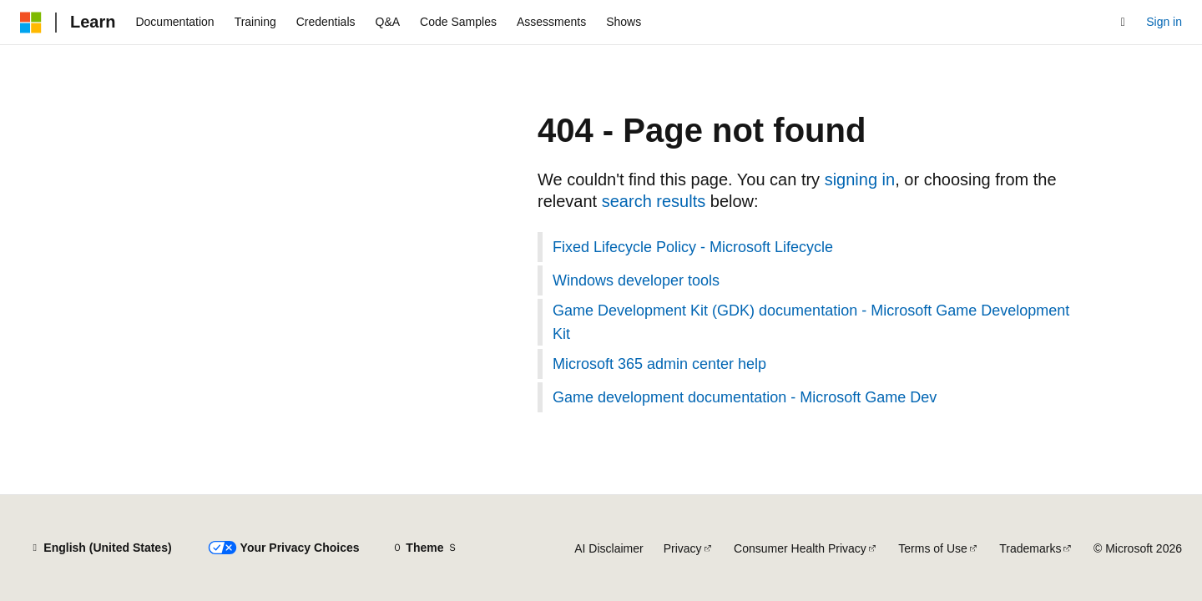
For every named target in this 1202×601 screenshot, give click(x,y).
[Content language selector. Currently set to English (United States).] (100, 548)
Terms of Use (932, 548)
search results (654, 201)
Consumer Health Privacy (800, 548)
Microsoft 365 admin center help (659, 364)
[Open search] (1122, 23)
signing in (860, 179)
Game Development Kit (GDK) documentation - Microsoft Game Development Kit (811, 322)
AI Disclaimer (608, 548)
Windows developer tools (636, 280)
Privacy (683, 548)
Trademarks (1030, 548)
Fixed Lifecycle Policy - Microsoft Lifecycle (693, 247)
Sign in (1164, 21)
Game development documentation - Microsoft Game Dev (745, 397)
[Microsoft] (31, 22)
